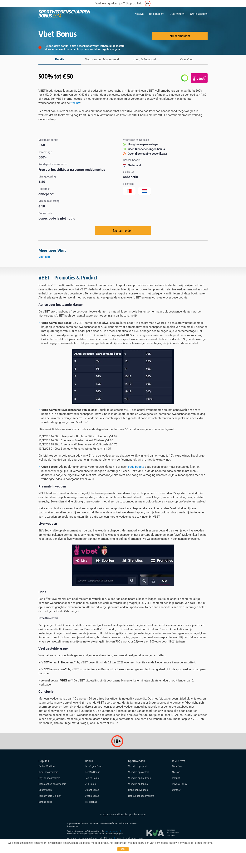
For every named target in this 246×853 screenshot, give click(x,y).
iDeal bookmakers (48, 772)
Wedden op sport (137, 766)
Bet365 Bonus (92, 772)
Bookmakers (156, 13)
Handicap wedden (138, 789)
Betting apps (45, 801)
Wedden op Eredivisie (139, 778)
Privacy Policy (179, 784)
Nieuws (139, 13)
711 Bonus (90, 784)
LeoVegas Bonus (94, 766)
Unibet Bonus (92, 789)
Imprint (176, 778)
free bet (75, 103)
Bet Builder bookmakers (141, 795)
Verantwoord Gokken (49, 795)
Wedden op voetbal (138, 772)
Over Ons (177, 766)
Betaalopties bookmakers (52, 784)
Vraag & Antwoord (144, 59)
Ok (123, 849)
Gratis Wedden (199, 13)
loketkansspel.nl (113, 831)
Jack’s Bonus (92, 778)
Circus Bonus (92, 795)
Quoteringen (177, 13)
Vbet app (44, 257)
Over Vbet (186, 59)
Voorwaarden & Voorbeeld (102, 59)
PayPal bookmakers (49, 778)
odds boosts (136, 466)
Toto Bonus (91, 801)
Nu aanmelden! (180, 36)
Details (59, 59)
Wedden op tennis (138, 784)
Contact (176, 789)
